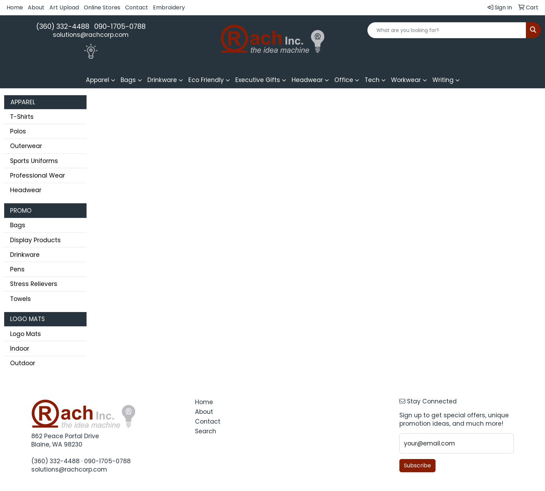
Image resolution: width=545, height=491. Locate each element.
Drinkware (25, 255)
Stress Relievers (33, 284)
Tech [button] (372, 80)
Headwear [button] (307, 80)
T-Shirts (22, 117)
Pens (17, 269)
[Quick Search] (446, 30)
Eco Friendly (206, 80)
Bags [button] (128, 80)
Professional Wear (37, 175)
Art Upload (64, 7)
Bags (17, 225)
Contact (136, 7)
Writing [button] (443, 80)
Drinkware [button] (162, 80)
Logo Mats (25, 334)
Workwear (406, 80)
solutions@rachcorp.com (91, 35)
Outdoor (22, 363)
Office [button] (343, 80)
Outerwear (26, 146)
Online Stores (102, 7)
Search (205, 431)
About (36, 7)
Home (15, 7)
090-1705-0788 (120, 26)
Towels (20, 299)
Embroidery (169, 7)
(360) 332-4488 (62, 26)
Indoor (19, 348)
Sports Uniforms (34, 161)
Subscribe (417, 465)
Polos (18, 131)
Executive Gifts (257, 80)
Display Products (35, 240)
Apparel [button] (97, 80)
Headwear (25, 190)
